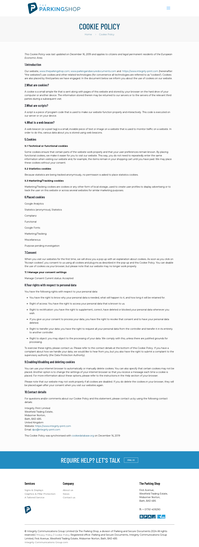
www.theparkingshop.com (54, 71)
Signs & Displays (34, 490)
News (66, 493)
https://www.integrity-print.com (140, 71)
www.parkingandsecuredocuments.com (93, 71)
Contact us (69, 497)
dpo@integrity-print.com (46, 429)
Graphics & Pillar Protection (40, 493)
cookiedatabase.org (83, 435)
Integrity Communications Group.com (46, 541)
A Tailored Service (35, 497)
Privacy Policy (44, 534)
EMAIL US (131, 460)
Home (88, 34)
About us (68, 490)
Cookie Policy (62, 534)
